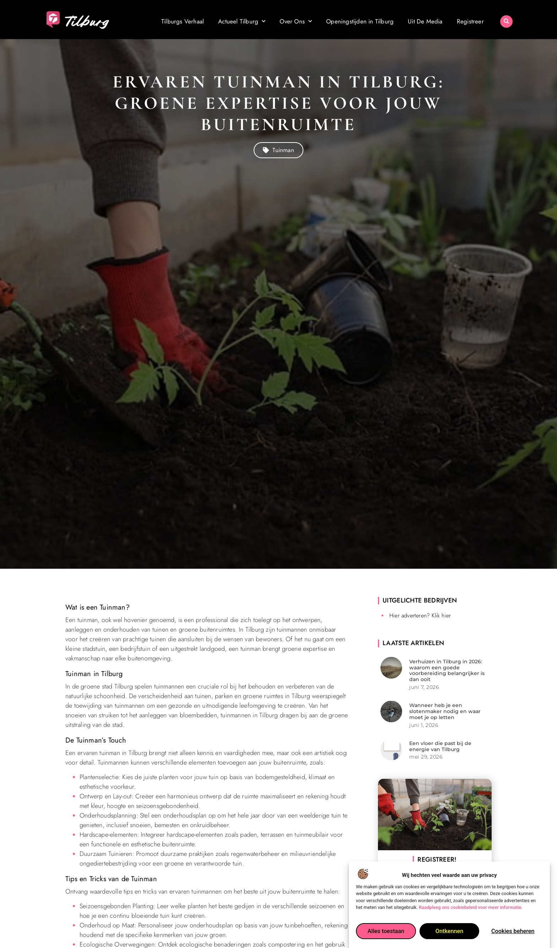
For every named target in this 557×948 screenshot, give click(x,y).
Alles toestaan (386, 936)
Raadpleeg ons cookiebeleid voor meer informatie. (471, 912)
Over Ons (296, 21)
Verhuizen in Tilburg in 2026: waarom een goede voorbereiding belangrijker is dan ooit (447, 670)
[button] (506, 19)
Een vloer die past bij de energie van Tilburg (440, 746)
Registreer (470, 21)
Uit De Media (425, 21)
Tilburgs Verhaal (182, 21)
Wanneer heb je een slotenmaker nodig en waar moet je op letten (445, 711)
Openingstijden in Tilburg (360, 21)
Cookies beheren (513, 936)
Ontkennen (449, 936)
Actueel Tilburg (241, 21)
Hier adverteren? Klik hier (420, 615)
